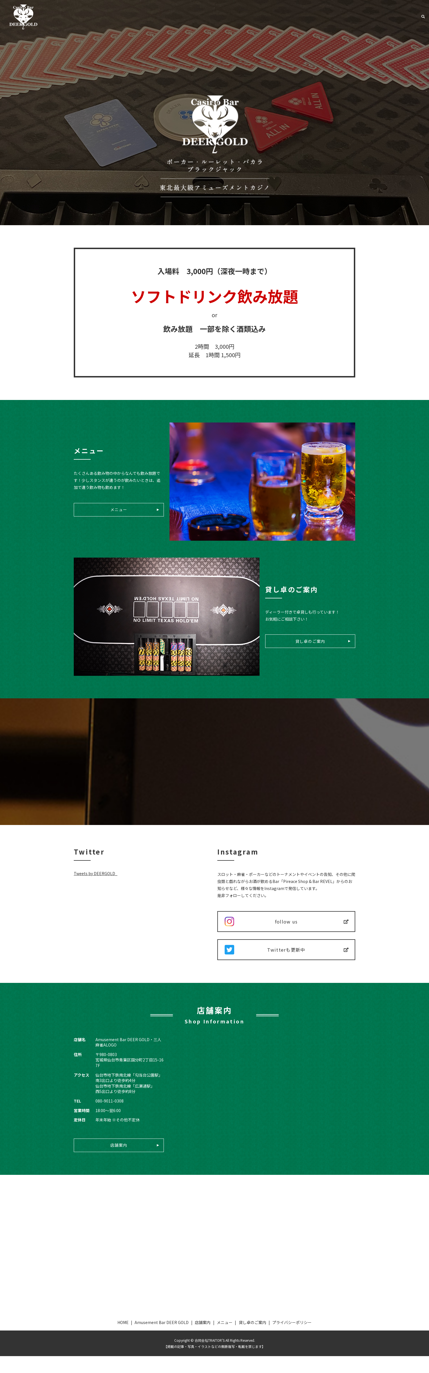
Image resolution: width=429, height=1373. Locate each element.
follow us (286, 925)
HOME (123, 1339)
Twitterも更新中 (286, 961)
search (423, 17)
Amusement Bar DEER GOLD (290, 16)
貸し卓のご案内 (397, 16)
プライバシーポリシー (292, 1339)
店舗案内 (336, 16)
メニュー (364, 16)
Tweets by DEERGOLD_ (95, 873)
